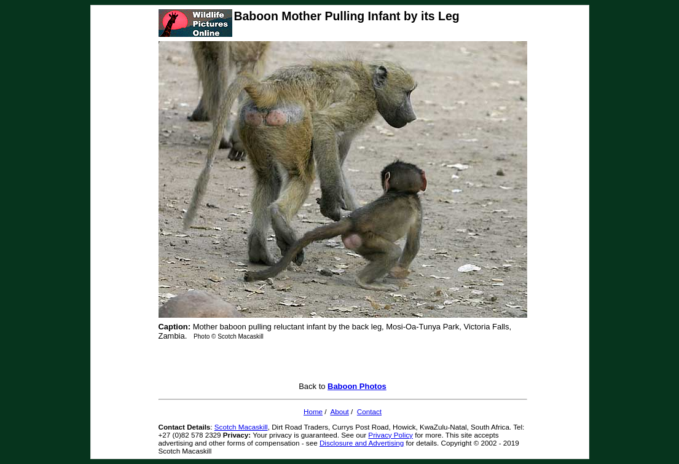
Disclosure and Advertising (362, 443)
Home (313, 411)
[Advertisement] (343, 363)
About (339, 411)
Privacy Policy (390, 435)
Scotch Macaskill (241, 427)
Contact (369, 411)
